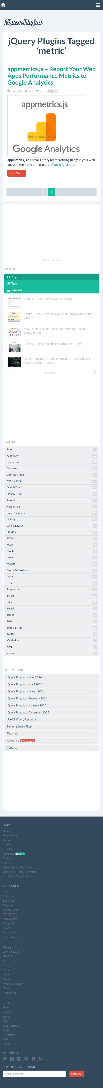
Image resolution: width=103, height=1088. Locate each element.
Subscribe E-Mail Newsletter (19, 871)
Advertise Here (51, 260)
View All (70, 372)
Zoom (52, 653)
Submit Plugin (11, 835)
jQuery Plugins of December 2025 (51, 712)
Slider (52, 602)
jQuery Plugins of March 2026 (51, 691)
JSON (52, 538)
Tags (12, 283)
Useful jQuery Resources (51, 719)
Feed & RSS (52, 506)
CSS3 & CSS (52, 481)
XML (52, 647)
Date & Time (52, 487)
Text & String (52, 628)
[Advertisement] (51, 232)
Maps (52, 545)
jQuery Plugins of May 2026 (51, 677)
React (52, 583)
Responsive (52, 589)
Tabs (52, 621)
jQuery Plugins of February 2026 (51, 698)
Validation (52, 640)
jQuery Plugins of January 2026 (51, 705)
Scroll (52, 596)
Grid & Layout (52, 526)
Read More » (17, 173)
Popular (7, 849)
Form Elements (52, 513)
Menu (52, 557)
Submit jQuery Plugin (51, 726)
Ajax (52, 449)
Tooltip (52, 634)
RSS (5, 862)
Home (6, 830)
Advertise (51, 740)
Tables (52, 615)
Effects (52, 500)
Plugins (13, 277)
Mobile (52, 564)
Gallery (52, 519)
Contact (51, 747)
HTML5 (52, 532)
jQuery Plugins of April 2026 (51, 684)
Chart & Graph (52, 475)
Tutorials (14, 290)
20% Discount (27, 741)
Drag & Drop (52, 494)
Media (52, 551)
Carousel (52, 468)
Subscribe (76, 1073)
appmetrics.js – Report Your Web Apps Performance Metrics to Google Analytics (51, 76)
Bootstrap (52, 462)
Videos (7, 844)
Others (52, 90)
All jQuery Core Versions (17, 876)
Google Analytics (62, 164)
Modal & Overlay (52, 570)
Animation (52, 456)
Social (52, 608)
